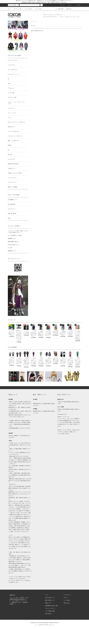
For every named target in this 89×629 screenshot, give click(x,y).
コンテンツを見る (37, 8)
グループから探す (27, 8)
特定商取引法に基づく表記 (51, 605)
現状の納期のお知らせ (13, 241)
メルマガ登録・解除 (58, 8)
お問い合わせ (67, 8)
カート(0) (77, 5)
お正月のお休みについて (13, 244)
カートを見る (67, 600)
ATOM (49, 613)
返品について (48, 603)
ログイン (69, 5)
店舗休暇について (12, 238)
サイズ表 (10, 247)
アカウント (61, 5)
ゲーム (35, 21)
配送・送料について (50, 600)
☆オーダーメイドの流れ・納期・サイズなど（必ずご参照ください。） (18, 231)
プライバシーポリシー (50, 608)
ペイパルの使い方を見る (63, 433)
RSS (46, 613)
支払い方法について (50, 597)
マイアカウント (67, 594)
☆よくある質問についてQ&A (15, 235)
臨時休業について (12, 250)
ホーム (9, 8)
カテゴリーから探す (17, 8)
